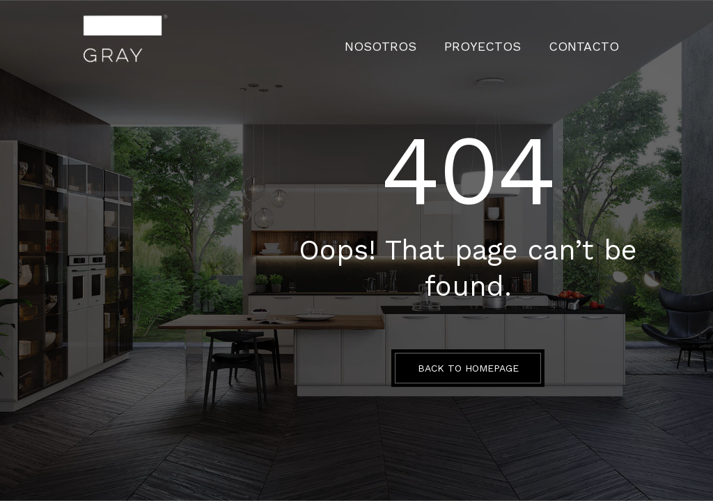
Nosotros (426, 38)
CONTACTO (592, 38)
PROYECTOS (509, 38)
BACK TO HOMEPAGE (468, 368)
